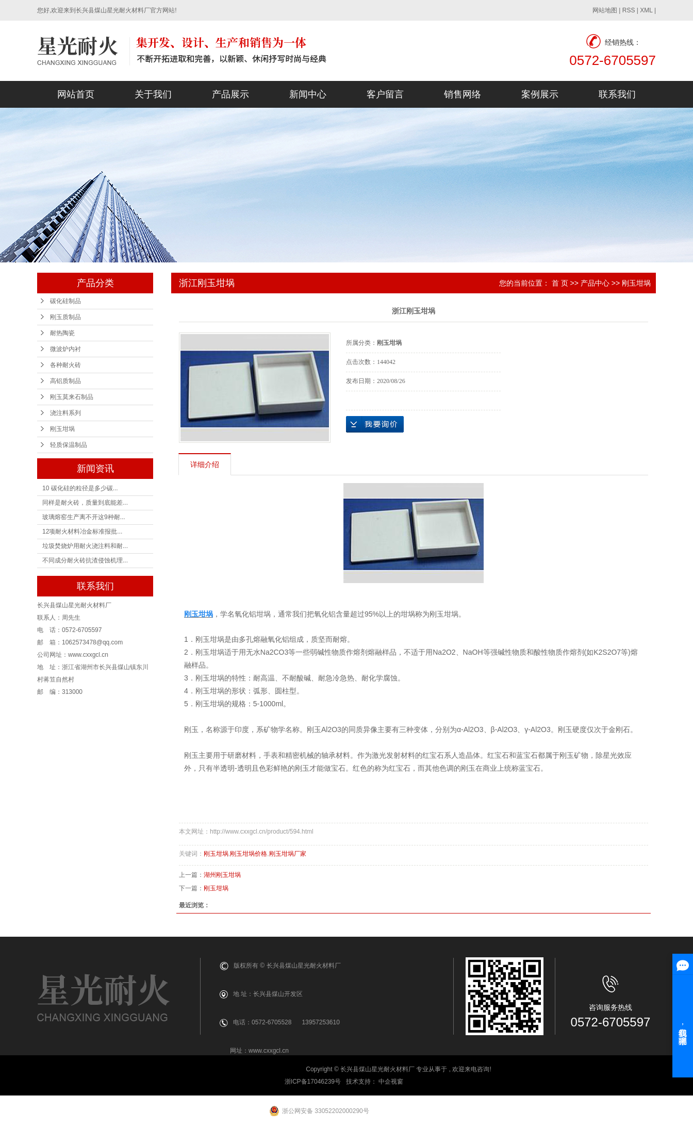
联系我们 (617, 94)
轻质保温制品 (68, 445)
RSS (628, 10)
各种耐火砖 (65, 365)
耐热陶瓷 (62, 333)
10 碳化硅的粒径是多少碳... (80, 488)
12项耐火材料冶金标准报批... (82, 531)
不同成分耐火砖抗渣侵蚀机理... (85, 560)
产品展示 (230, 94)
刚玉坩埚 (62, 429)
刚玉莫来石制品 (71, 397)
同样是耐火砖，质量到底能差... (85, 502)
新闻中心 (307, 94)
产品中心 (595, 283)
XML (646, 10)
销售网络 (462, 94)
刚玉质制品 (65, 317)
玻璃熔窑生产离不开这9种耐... (83, 517)
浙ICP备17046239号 (313, 1081)
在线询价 (375, 424)
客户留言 (385, 94)
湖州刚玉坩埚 (222, 874)
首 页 (560, 283)
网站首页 (75, 94)
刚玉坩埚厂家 (287, 853)
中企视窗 (391, 1081)
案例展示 (539, 94)
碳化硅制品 (65, 301)
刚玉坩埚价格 (248, 853)
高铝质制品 (65, 381)
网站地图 (604, 10)
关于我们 (153, 94)
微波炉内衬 (65, 349)
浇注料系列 (65, 413)
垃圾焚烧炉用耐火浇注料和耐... (85, 546)
